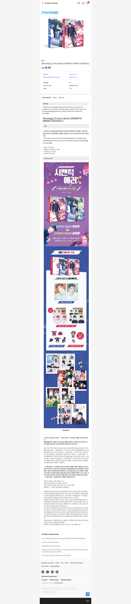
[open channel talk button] (88, 594)
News (66, 563)
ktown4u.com (58, 583)
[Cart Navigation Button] (87, 3)
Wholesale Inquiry (66, 579)
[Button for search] (79, 3)
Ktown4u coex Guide (47, 563)
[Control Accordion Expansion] (65, 576)
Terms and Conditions (76, 563)
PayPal (65, 588)
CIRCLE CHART (55, 588)
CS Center (44, 579)
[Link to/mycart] (87, 3)
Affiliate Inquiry (54, 579)
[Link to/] (83, 3)
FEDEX (55, 592)
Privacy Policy (54, 566)
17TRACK (73, 588)
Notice (57, 563)
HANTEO (45, 588)
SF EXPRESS (46, 592)
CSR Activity (45, 566)
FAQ (62, 563)
